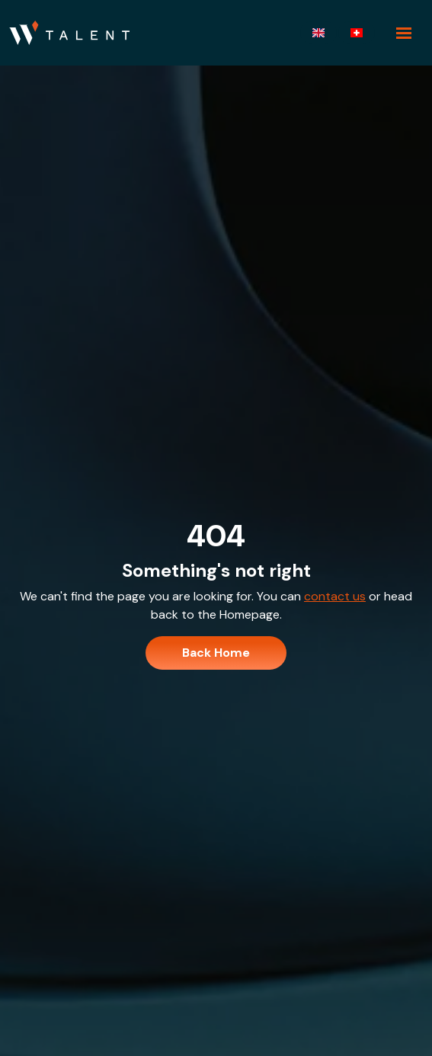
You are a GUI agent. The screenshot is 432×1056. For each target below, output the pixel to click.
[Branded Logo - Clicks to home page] (69, 33)
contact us (335, 596)
